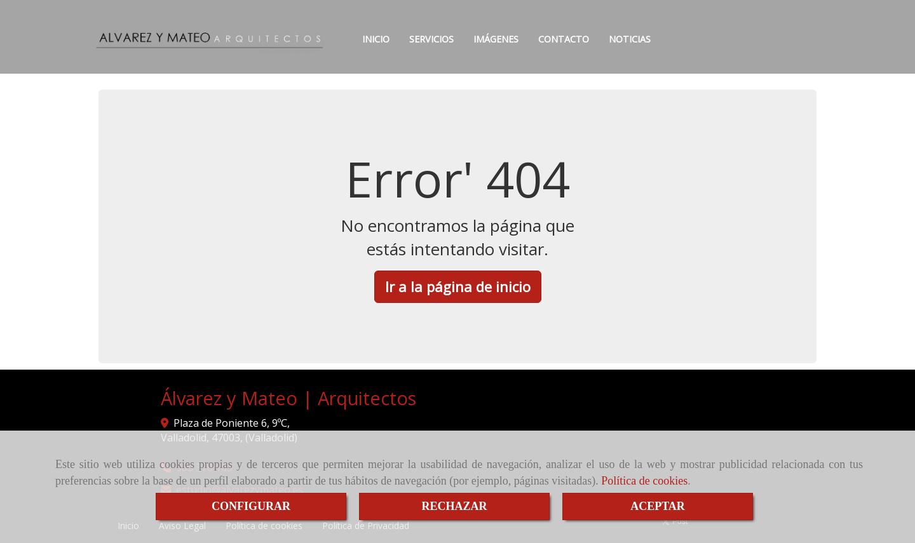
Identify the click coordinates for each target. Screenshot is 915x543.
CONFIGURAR (251, 506)
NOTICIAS (630, 39)
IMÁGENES (495, 39)
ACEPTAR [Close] (657, 506)
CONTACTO (563, 39)
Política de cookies (644, 480)
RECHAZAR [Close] (454, 506)
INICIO (376, 39)
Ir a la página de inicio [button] (458, 286)
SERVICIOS (431, 39)
